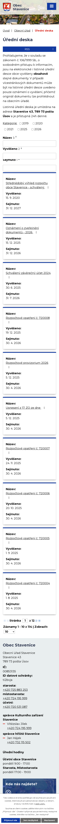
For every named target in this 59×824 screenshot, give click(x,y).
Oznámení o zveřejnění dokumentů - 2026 (22, 230)
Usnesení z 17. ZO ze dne (26, 408)
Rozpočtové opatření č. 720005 (28, 540)
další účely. (40, 804)
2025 (23, 129)
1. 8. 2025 (12, 598)
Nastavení (49, 820)
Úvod (6, 30)
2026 (37, 129)
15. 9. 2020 (13, 198)
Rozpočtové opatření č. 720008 (28, 320)
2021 (10, 129)
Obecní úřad (22, 30)
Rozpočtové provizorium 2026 (27, 365)
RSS (40, 49)
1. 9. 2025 (12, 553)
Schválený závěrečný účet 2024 (28, 275)
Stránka (15, 620)
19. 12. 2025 (13, 332)
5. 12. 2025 (13, 377)
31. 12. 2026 (13, 253)
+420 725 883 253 (15, 690)
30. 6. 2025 (13, 287)
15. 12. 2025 (13, 243)
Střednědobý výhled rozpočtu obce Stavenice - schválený (28, 185)
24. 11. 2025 (13, 463)
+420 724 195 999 (15, 698)
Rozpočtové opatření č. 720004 (28, 585)
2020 (39, 123)
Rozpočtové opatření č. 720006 (28, 495)
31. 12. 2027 (13, 208)
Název (8, 138)
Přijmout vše (10, 820)
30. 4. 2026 (13, 343)
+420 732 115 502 (19, 742)
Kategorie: (10, 123)
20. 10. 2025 (14, 508)
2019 (25, 123)
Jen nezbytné (30, 820)
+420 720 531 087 (15, 707)
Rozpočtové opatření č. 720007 (28, 450)
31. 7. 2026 (13, 298)
